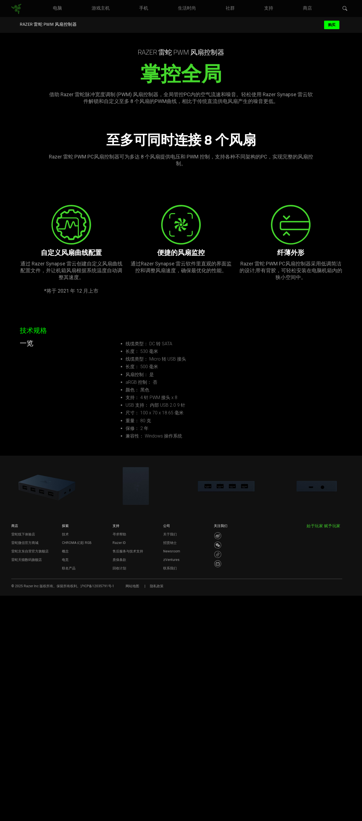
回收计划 (119, 794)
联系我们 (170, 794)
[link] (16, 9)
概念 (65, 777)
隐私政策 (156, 811)
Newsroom (171, 777)
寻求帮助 (119, 760)
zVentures (171, 785)
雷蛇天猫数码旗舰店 (26, 785)
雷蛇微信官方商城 (24, 768)
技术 (65, 760)
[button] (345, 9)
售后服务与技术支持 (128, 777)
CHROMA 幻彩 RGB (77, 768)
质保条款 (119, 785)
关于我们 (170, 760)
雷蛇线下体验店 (23, 760)
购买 (331, 25)
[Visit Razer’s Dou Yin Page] (218, 780)
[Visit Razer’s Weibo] (218, 761)
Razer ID (119, 768)
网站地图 (132, 811)
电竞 (65, 785)
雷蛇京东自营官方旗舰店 (30, 777)
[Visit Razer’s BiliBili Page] (218, 789)
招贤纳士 (170, 768)
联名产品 (69, 794)
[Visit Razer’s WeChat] (218, 770)
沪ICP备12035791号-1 (97, 811)
